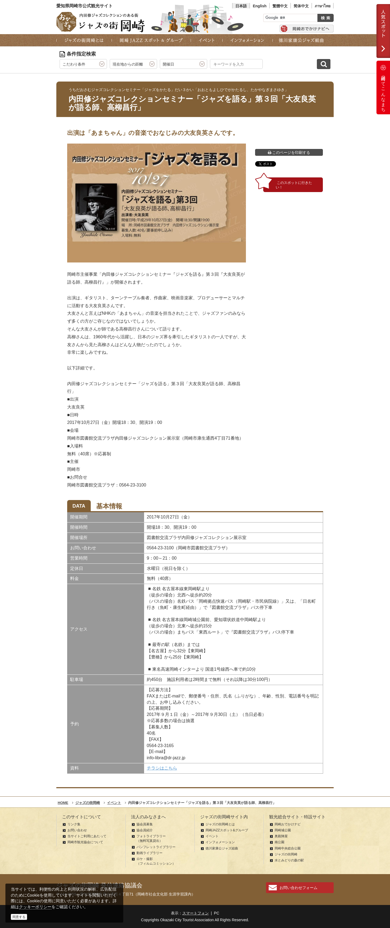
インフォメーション (220, 842)
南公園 (279, 842)
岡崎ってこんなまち (383, 87)
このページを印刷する (289, 152)
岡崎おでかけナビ (288, 824)
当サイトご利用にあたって (86, 836)
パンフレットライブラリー (156, 847)
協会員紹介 (144, 830)
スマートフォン (195, 913)
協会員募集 (144, 824)
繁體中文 (280, 6)
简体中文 (301, 6)
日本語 (241, 6)
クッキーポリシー (35, 906)
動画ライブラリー (149, 853)
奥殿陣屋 (281, 836)
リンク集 (73, 824)
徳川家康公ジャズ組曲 (222, 848)
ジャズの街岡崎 (286, 854)
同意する (18, 917)
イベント (212, 836)
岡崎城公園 (283, 830)
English (259, 6)
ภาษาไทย (322, 6)
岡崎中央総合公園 (288, 848)
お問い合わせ (77, 830)
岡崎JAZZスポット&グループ (227, 830)
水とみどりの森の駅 (289, 860)
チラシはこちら (162, 768)
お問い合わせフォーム (298, 887)
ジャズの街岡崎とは (220, 824)
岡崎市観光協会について (85, 842)
